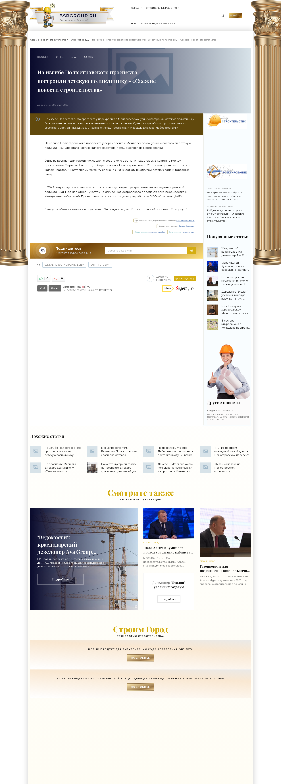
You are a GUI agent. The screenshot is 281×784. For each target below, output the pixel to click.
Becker (43, 50)
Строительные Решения (142, 12)
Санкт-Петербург (100, 258)
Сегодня (117, 12)
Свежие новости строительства (48, 33)
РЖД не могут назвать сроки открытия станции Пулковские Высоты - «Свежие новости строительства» (228, 207)
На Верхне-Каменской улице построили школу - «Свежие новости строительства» (228, 187)
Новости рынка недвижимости (184, 12)
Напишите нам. (188, 225)
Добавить (158, 272)
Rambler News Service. (185, 214)
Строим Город (79, 33)
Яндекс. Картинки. (187, 220)
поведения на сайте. (156, 225)
